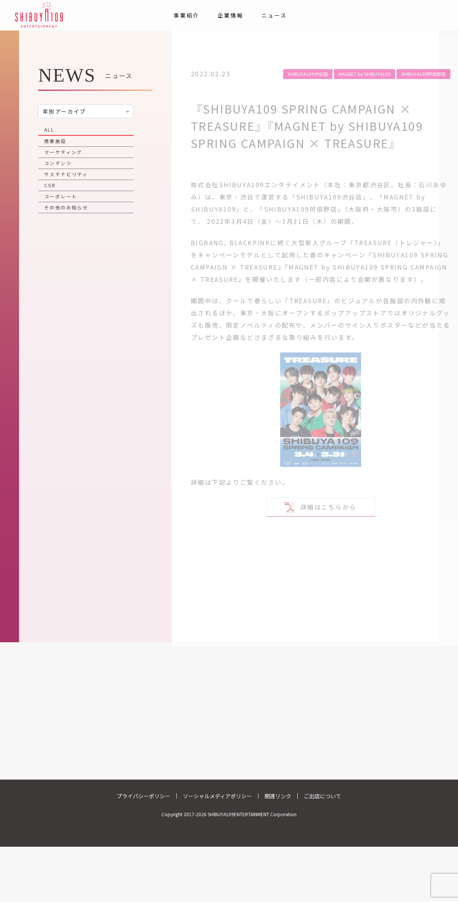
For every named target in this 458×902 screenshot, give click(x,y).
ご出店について (322, 796)
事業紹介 (186, 15)
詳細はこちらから (320, 503)
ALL (49, 129)
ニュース (274, 15)
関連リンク (277, 796)
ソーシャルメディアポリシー (217, 796)
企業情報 (230, 15)
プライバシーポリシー (143, 796)
